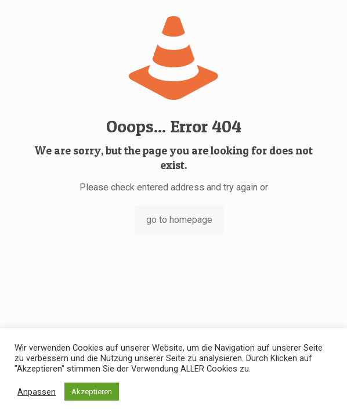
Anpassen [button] (36, 392)
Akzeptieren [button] (91, 391)
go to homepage (179, 219)
